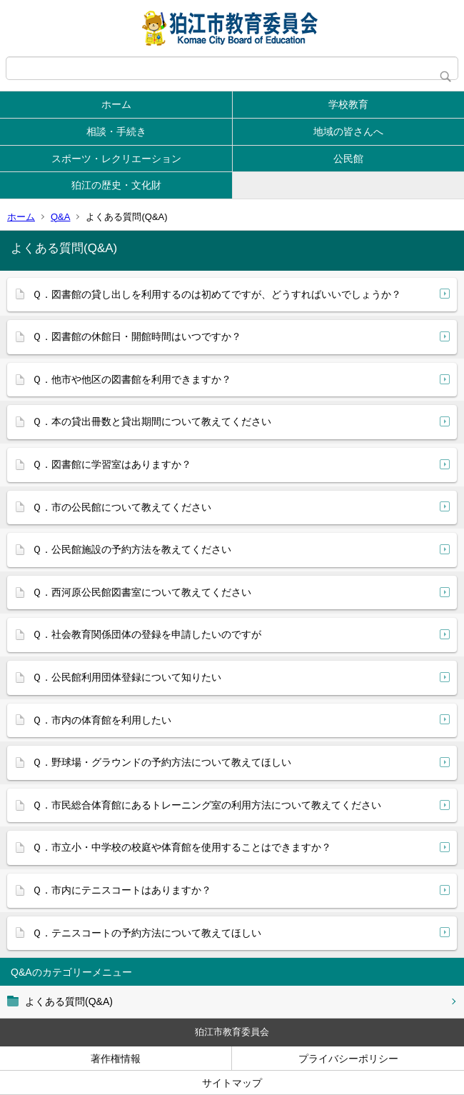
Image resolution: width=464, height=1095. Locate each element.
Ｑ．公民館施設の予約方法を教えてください (131, 549)
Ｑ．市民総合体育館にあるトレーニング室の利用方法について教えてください (206, 805)
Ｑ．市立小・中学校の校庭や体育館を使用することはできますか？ (181, 847)
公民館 (348, 158)
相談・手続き (116, 131)
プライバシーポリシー (348, 1058)
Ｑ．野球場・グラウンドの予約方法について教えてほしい (161, 762)
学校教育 (348, 104)
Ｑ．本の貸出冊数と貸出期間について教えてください (151, 421)
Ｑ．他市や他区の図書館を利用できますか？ (131, 379)
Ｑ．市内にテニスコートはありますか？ (121, 890)
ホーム (116, 104)
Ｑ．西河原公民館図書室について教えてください (141, 592)
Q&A (60, 216)
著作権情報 (116, 1058)
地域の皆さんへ (348, 131)
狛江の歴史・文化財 (116, 185)
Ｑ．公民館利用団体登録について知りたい (126, 677)
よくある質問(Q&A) (69, 1001)
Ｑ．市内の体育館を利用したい (101, 720)
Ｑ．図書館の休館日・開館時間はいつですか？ (136, 336)
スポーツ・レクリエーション (116, 158)
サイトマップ (232, 1083)
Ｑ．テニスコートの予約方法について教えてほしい (146, 933)
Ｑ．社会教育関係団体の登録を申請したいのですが (146, 634)
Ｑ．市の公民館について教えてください (121, 507)
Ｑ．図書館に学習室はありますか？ (111, 464)
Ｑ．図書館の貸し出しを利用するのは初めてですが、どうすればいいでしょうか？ (216, 294)
